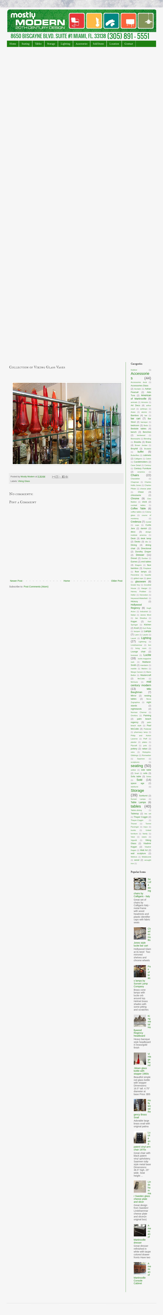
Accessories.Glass (139, 385)
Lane (136, 635)
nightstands (136, 709)
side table (146, 770)
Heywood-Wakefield (139, 598)
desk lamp (146, 538)
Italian (133, 615)
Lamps (147, 631)
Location (114, 43)
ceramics (141, 472)
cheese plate (145, 489)
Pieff (145, 739)
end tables (146, 561)
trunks (133, 830)
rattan (144, 749)
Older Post (116, 580)
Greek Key (135, 585)
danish (144, 528)
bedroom (135, 425)
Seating (26, 43)
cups (137, 525)
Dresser (140, 555)
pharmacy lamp (141, 732)
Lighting (65, 43)
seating (137, 766)
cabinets (147, 455)
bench (134, 432)
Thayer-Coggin (137, 820)
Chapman (135, 482)
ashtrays (143, 409)
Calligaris (138, 459)
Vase (133, 837)
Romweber (146, 755)
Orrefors (134, 716)
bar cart (135, 418)
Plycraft (134, 746)
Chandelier (135, 479)
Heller (133, 595)
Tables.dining (136, 810)
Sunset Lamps (138, 799)
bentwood (141, 435)
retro (133, 752)
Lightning (142, 642)
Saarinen (141, 759)
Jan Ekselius (141, 618)
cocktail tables (138, 505)
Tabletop (135, 813)
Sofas (148, 777)
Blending (147, 439)
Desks (137, 542)
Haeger (144, 588)
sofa (145, 773)
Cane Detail (136, 465)
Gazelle (148, 575)
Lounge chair (138, 651)
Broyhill (134, 448)
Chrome (135, 498)
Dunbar (145, 558)
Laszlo (145, 635)
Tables (38, 43)
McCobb (141, 679)
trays (145, 827)
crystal (148, 522)
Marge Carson (137, 672)
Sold (139, 779)
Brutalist (147, 449)
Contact (128, 43)
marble (134, 669)
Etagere (138, 565)
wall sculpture (138, 853)
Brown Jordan (141, 445)
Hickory (134, 601)
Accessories (81, 43)
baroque (144, 422)
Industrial (144, 611)
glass (149, 578)
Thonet (134, 824)
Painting (147, 715)
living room (141, 648)
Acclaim (137, 389)
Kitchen (147, 625)
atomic (144, 412)
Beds (146, 425)
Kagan (134, 621)
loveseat (134, 655)
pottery (134, 749)
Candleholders (141, 462)
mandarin (144, 665)
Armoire (144, 402)
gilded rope (138, 578)
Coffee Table (138, 508)
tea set (147, 814)
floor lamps (141, 571)
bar (145, 415)
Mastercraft (145, 675)
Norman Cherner (139, 712)
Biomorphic (135, 439)
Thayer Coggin (141, 817)
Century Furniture (142, 468)
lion (149, 645)
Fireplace (147, 568)
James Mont (145, 615)
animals (134, 402)
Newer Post (16, 580)
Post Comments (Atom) (36, 586)
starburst (134, 787)
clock (144, 502)
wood (136, 860)
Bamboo (135, 415)
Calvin (148, 459)
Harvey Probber (138, 591)
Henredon (144, 595)
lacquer (137, 631)
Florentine (135, 575)
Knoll (136, 628)
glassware (140, 581)
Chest (141, 492)
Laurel (133, 638)
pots (145, 746)
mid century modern (141, 683)
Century (147, 465)
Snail (136, 773)
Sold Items (98, 43)
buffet (141, 451)
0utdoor (134, 370)
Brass (148, 442)
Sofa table (136, 776)
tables (136, 806)
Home (13, 43)
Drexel (134, 558)
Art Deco (135, 405)
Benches (147, 432)
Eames (134, 561)
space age (137, 783)
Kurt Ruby (147, 628)
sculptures (135, 762)
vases (144, 837)
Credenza (136, 521)
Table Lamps (138, 802)
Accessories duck (139, 382)
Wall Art (144, 850)
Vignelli (134, 840)
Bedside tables (138, 428)
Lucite (147, 655)
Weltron (134, 857)
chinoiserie (136, 495)
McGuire (134, 682)
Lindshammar (136, 645)
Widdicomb (146, 857)
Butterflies (135, 455)
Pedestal (147, 729)
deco (133, 532)
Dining (134, 545)
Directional (146, 548)
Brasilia (137, 442)
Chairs (135, 475)
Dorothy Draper (143, 552)
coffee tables (136, 512)
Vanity (145, 834)
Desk (133, 538)
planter (134, 742)
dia (146, 542)
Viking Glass (24, 481)
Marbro (144, 669)
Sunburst (143, 795)
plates (144, 742)
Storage (51, 43)
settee (133, 770)
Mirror (133, 696)
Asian (133, 412)
